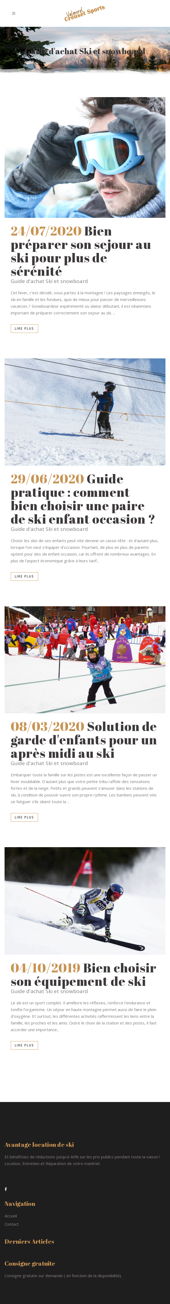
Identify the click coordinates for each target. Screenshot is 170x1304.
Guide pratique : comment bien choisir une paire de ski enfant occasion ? (83, 498)
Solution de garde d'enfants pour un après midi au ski (84, 740)
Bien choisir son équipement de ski (84, 974)
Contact (12, 1224)
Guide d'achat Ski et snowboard (49, 281)
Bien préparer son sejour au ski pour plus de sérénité (81, 251)
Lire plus (24, 328)
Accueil (11, 1216)
